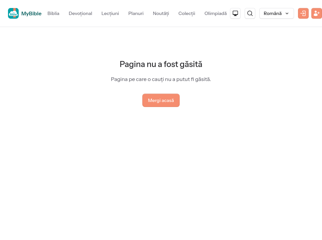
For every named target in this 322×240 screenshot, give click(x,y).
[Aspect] (235, 13)
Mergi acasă (161, 100)
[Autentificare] (303, 13)
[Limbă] (276, 13)
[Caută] (250, 13)
